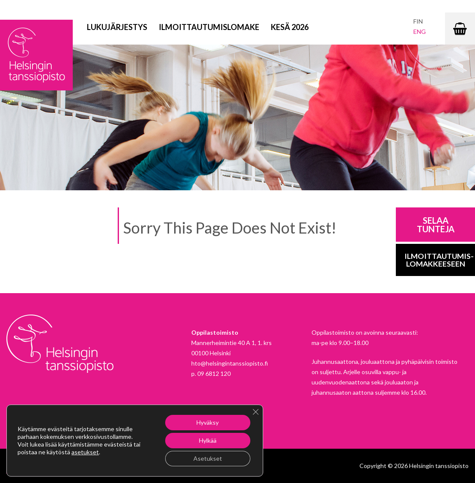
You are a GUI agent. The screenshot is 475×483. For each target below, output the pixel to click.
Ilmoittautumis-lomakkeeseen (439, 260)
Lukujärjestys (117, 27)
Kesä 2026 (290, 27)
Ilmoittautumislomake (209, 27)
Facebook (12, 467)
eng (419, 31)
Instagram (33, 467)
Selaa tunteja (435, 224)
